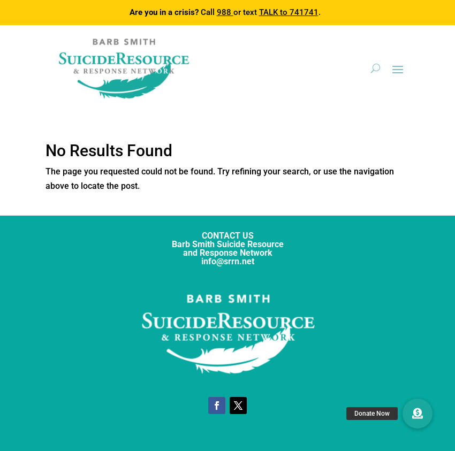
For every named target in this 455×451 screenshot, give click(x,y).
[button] (418, 414)
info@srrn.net (227, 261)
